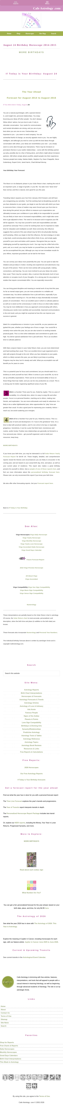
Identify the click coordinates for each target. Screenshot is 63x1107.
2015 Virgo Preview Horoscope (31, 568)
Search (3, 1026)
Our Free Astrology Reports (31, 774)
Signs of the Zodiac (31, 716)
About (3, 1010)
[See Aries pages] (5, 1081)
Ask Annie (31, 709)
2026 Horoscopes (31, 767)
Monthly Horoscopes (8, 1052)
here (47, 908)
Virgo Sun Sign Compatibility (39, 587)
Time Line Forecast (14, 801)
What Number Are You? (31, 893)
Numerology (31, 604)
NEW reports (20, 823)
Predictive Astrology (31, 732)
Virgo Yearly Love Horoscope (32, 544)
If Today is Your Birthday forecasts (31, 780)
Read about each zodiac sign (31, 870)
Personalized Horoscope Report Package (23, 813)
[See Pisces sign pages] (34, 1090)
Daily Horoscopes (7, 1049)
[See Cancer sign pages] (23, 1081)
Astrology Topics (31, 742)
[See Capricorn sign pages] (58, 1081)
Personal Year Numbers (48, 632)
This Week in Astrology (9, 1062)
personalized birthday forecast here (45, 472)
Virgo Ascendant (31, 579)
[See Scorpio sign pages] (46, 1081)
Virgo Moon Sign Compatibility (31, 590)
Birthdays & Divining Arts (31, 726)
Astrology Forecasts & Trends (31, 700)
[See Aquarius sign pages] (28, 1090)
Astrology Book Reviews (32, 745)
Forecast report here (45, 483)
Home (3, 1006)
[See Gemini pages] (17, 1081)
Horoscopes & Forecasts (31, 696)
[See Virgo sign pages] (34, 1081)
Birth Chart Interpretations (31, 693)
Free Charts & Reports (9, 1046)
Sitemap (4, 1019)
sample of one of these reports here (42, 469)
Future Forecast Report (35, 560)
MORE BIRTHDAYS (31, 52)
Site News (5, 1023)
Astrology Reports (31, 690)
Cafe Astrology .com (31, 19)
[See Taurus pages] (11, 1081)
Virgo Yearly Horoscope (31, 538)
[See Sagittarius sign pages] (52, 1081)
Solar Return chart (20, 618)
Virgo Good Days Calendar (31, 550)
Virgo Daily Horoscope (38, 534)
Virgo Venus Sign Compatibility (31, 593)
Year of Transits (13, 807)
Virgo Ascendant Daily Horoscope (31, 547)
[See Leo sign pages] (28, 1081)
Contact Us (5, 1013)
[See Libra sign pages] (40, 1081)
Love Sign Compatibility (31, 722)
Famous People (31, 713)
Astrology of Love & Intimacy (31, 706)
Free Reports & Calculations (31, 752)
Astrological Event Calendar (34, 957)
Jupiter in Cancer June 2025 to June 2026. (41, 942)
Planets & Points (31, 719)
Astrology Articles (31, 703)
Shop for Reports (7, 1042)
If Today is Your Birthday (18, 508)
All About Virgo (31, 576)
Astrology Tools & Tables (31, 736)
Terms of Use (6, 1016)
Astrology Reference (31, 739)
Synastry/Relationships (31, 729)
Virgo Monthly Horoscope (31, 541)
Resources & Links (31, 749)
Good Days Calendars (9, 1055)
